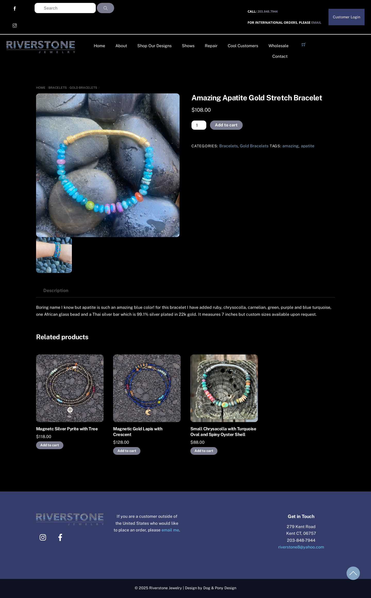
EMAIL (316, 22)
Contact (280, 56)
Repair (211, 45)
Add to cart (226, 125)
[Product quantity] (198, 125)
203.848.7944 (267, 11)
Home (99, 45)
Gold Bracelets (83, 88)
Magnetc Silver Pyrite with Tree (67, 428)
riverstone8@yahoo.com (301, 547)
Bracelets (57, 88)
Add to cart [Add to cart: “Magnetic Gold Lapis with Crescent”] (126, 451)
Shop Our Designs (154, 45)
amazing (290, 145)
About (121, 45)
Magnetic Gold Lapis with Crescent (137, 431)
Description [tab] (55, 290)
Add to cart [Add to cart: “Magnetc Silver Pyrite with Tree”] (49, 445)
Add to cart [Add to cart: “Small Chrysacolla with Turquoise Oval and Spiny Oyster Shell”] (204, 451)
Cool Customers (243, 45)
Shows (188, 45)
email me (170, 530)
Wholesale (278, 45)
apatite (307, 145)
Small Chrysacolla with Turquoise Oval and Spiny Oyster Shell (223, 431)
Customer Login (346, 17)
